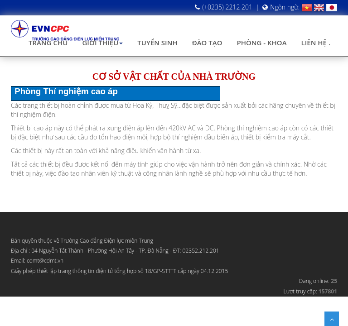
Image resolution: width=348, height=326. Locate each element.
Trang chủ (48, 42)
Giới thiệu (102, 42)
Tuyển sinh (157, 42)
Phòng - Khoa (261, 42)
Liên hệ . (315, 42)
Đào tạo (207, 42)
